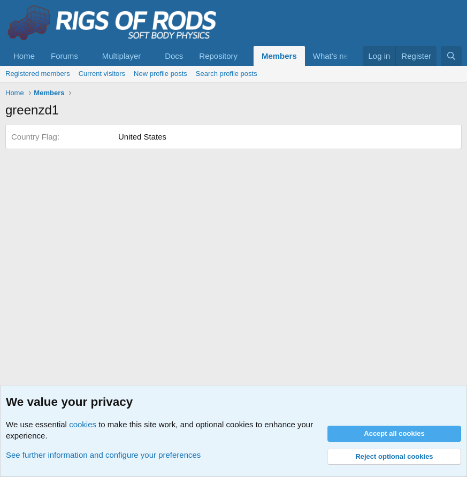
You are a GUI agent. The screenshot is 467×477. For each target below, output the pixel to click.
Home (24, 55)
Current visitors (102, 74)
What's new (333, 55)
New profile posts (160, 74)
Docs (174, 55)
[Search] (451, 56)
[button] (86, 56)
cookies (82, 424)
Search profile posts (226, 74)
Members (279, 55)
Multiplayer (121, 55)
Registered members (37, 74)
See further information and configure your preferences (103, 454)
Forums (64, 55)
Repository (218, 55)
